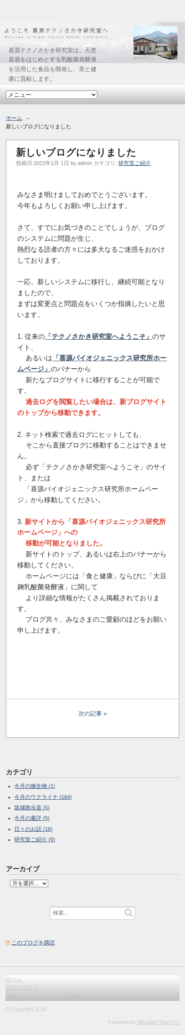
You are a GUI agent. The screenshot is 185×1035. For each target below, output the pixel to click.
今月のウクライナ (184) (43, 797)
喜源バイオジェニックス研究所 (43, 997)
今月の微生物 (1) (34, 786)
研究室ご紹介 (134, 163)
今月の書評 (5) (32, 818)
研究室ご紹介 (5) (34, 840)
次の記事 (90, 713)
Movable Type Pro (158, 1022)
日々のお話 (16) (33, 829)
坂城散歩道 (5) (32, 808)
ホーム (14, 118)
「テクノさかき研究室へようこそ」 (98, 336)
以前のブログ (21, 988)
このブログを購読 (33, 943)
